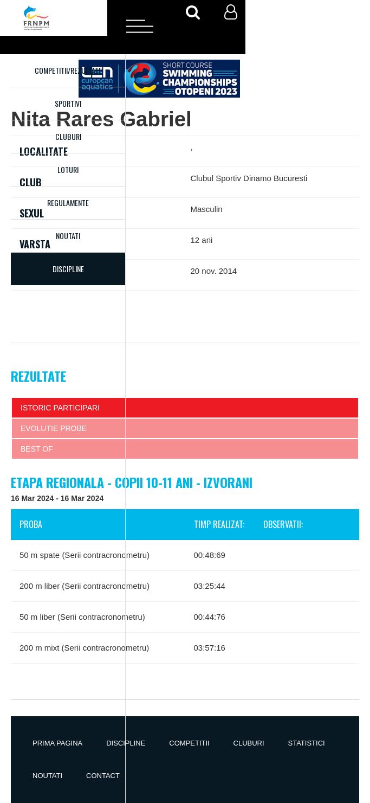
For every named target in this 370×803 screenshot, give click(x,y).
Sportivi (68, 103)
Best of (37, 449)
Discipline (125, 743)
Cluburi (68, 136)
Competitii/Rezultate (68, 70)
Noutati (68, 235)
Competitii (189, 743)
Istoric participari (60, 407)
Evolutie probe (54, 428)
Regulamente (68, 202)
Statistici (306, 743)
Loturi (68, 169)
